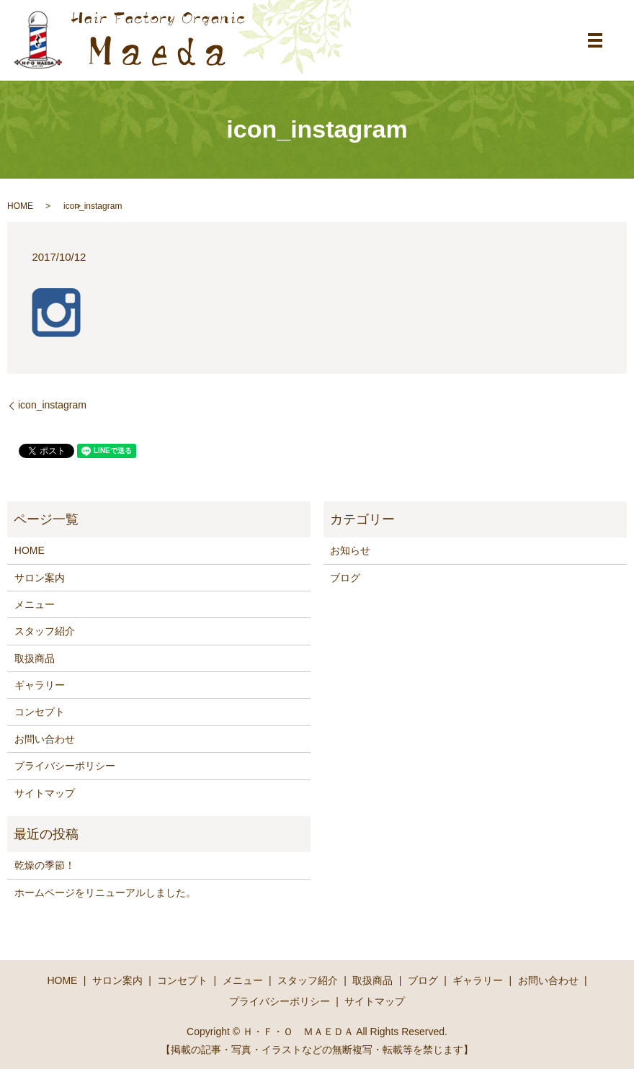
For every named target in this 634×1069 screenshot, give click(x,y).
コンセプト (39, 711)
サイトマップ (44, 793)
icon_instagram (52, 405)
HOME (20, 206)
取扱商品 (34, 658)
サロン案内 (39, 577)
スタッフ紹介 (44, 631)
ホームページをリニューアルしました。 (105, 892)
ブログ (345, 577)
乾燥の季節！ (44, 865)
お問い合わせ (44, 739)
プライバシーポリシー (64, 765)
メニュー (34, 604)
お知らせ (350, 550)
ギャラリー (39, 685)
